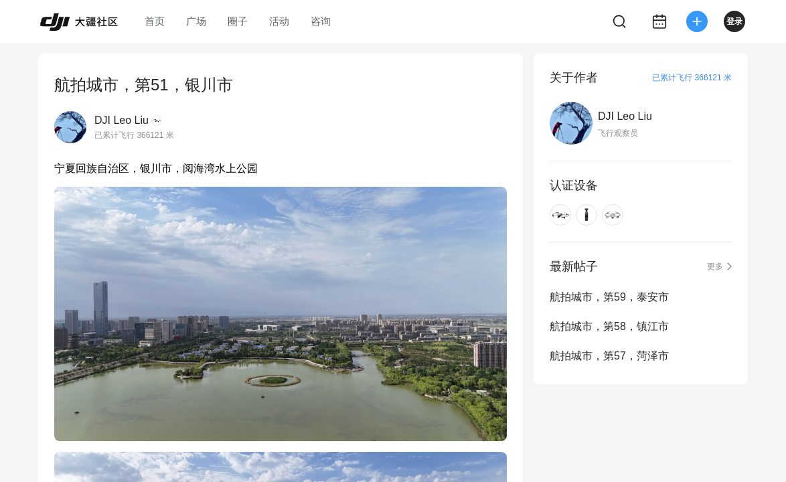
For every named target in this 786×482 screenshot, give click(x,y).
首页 (155, 21)
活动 (279, 21)
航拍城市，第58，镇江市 (609, 326)
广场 (196, 21)
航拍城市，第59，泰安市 (609, 297)
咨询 (321, 21)
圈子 (238, 21)
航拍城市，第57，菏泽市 (609, 356)
